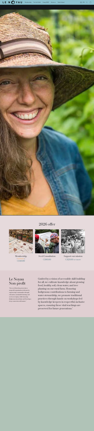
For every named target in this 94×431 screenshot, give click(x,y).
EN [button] (81, 2)
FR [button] (83, 2)
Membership (28, 2)
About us (53, 2)
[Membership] (21, 246)
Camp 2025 (46, 2)
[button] (12, 2)
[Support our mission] (73, 246)
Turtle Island (61, 2)
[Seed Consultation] (47, 246)
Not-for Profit (37, 2)
